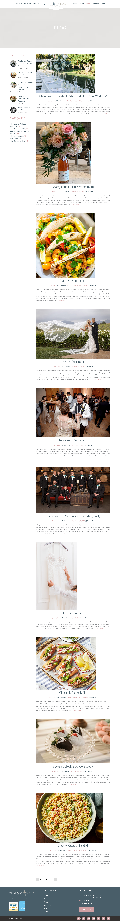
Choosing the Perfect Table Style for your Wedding (73, 96)
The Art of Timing (73, 362)
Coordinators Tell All (17, 129)
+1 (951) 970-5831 (85, 904)
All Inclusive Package (23, 4)
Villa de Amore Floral (17, 141)
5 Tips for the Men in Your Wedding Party (73, 516)
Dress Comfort (72, 613)
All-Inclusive (47, 905)
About (82, 4)
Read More (106, 114)
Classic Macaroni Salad (73, 846)
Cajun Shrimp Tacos (73, 281)
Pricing (36, 4)
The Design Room (17, 136)
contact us (86, 909)
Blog (88, 4)
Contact (95, 4)
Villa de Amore (15, 138)
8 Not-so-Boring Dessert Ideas (73, 767)
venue (75, 4)
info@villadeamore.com (87, 901)
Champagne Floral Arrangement (73, 187)
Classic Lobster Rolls (72, 693)
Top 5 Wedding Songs (73, 440)
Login (103, 4)
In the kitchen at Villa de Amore (77, 286)
